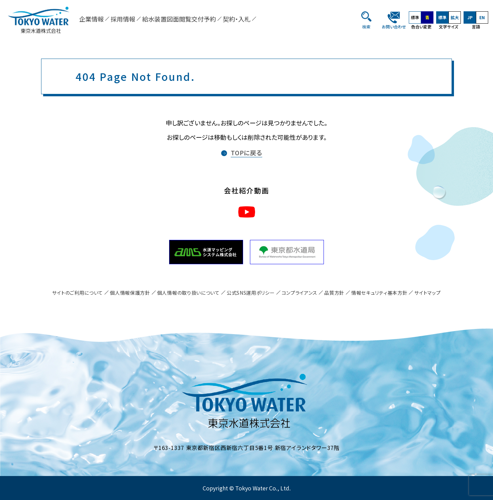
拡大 (455, 17)
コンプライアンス (300, 292)
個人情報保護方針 (130, 292)
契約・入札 (237, 18)
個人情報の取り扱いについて (188, 292)
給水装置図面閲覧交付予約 (179, 18)
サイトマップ (427, 292)
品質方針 (334, 292)
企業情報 (91, 18)
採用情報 (123, 18)
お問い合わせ (394, 26)
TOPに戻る (246, 152)
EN (482, 17)
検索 (366, 26)
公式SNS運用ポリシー (251, 292)
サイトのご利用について (77, 292)
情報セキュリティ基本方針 (379, 292)
